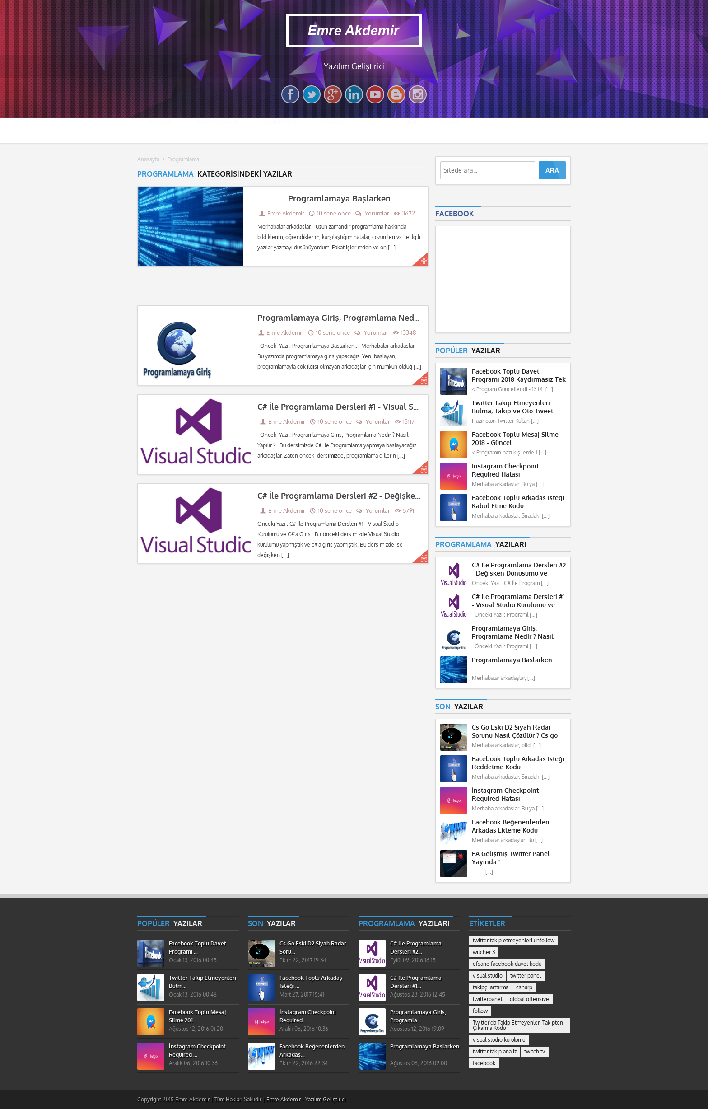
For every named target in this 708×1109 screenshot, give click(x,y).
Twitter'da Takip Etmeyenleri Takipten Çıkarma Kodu (518, 1025)
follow (480, 1011)
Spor (410, 130)
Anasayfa (160, 130)
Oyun (374, 130)
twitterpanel (487, 999)
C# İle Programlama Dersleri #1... (416, 982)
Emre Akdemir (285, 213)
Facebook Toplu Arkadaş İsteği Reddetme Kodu (518, 763)
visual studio (488, 975)
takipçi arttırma (490, 987)
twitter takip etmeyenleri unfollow (513, 940)
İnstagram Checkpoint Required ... (197, 1050)
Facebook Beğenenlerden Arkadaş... (312, 1050)
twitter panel (525, 975)
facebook (484, 1063)
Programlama (280, 130)
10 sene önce (330, 213)
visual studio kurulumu (499, 1039)
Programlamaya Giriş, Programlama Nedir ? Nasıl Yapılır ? (368, 318)
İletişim (449, 130)
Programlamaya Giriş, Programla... (418, 1016)
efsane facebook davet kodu (507, 964)
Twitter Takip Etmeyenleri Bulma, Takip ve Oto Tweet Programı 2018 (512, 407)
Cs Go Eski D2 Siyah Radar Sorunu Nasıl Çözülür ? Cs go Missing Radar (515, 731)
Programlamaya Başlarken (339, 198)
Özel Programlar (217, 130)
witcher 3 (484, 952)
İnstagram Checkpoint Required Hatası (505, 470)
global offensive (529, 999)
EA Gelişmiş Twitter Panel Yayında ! (511, 858)
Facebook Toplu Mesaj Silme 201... (197, 1016)
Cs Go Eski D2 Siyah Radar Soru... (312, 947)
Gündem (332, 130)
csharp (524, 987)
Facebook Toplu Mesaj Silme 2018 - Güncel (515, 439)
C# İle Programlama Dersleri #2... (416, 947)
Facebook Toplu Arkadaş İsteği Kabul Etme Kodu (518, 502)
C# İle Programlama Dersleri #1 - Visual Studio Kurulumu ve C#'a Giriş (389, 407)
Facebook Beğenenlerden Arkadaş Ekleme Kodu (511, 826)
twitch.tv (534, 1051)
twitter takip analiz (495, 1051)
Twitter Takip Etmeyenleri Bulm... (202, 982)
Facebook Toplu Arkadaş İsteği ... (310, 982)
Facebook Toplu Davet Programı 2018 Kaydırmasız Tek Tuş (519, 376)
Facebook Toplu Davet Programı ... (197, 947)
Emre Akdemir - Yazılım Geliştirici (306, 1099)
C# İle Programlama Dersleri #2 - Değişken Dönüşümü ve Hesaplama (388, 496)
